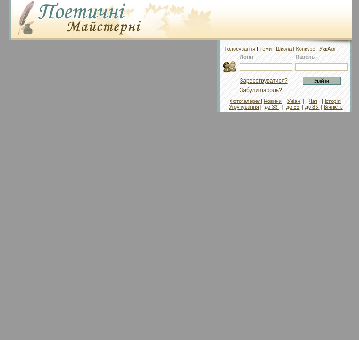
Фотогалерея (245, 101)
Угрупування (244, 107)
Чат (313, 101)
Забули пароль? (261, 90)
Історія (333, 101)
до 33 (272, 107)
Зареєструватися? (263, 80)
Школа (284, 48)
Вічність (333, 107)
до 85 (312, 107)
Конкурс (305, 48)
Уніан (293, 101)
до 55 (293, 107)
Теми (266, 48)
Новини (273, 101)
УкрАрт (327, 48)
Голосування (240, 48)
